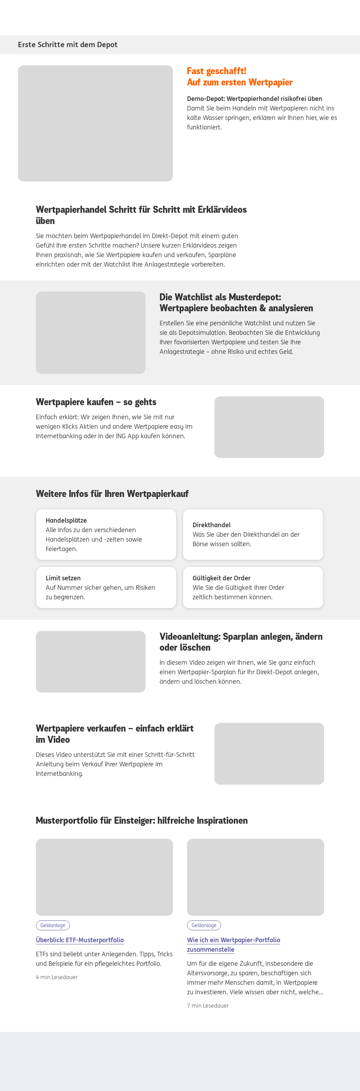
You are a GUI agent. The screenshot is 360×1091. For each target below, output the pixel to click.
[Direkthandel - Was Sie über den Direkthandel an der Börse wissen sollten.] (253, 534)
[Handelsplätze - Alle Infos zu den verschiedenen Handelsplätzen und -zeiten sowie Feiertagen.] (106, 534)
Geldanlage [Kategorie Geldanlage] (52, 925)
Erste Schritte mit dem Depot (68, 44)
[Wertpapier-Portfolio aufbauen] (255, 877)
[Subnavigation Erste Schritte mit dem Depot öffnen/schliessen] (337, 44)
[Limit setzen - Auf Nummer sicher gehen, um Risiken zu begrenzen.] (106, 587)
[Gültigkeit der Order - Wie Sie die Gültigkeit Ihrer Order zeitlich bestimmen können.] (253, 587)
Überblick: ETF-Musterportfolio (80, 940)
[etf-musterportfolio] (104, 877)
